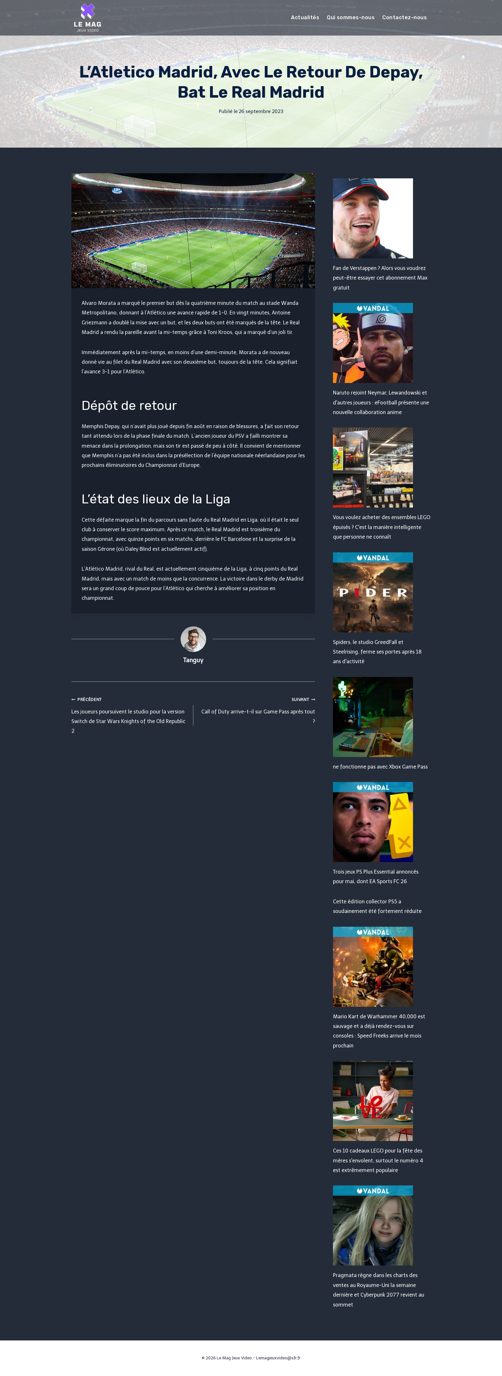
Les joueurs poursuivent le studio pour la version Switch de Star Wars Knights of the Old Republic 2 (129, 714)
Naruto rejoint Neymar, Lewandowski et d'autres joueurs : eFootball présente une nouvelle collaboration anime (381, 402)
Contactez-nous (404, 17)
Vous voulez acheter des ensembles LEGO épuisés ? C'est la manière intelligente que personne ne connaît (381, 527)
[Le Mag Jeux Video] (87, 18)
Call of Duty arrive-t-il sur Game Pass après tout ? (256, 709)
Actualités (305, 17)
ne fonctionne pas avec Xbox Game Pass (380, 767)
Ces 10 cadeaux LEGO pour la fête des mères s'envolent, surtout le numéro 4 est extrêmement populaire (378, 1160)
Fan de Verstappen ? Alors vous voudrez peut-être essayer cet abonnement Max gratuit (380, 278)
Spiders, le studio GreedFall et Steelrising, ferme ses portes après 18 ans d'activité (377, 652)
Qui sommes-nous (351, 17)
